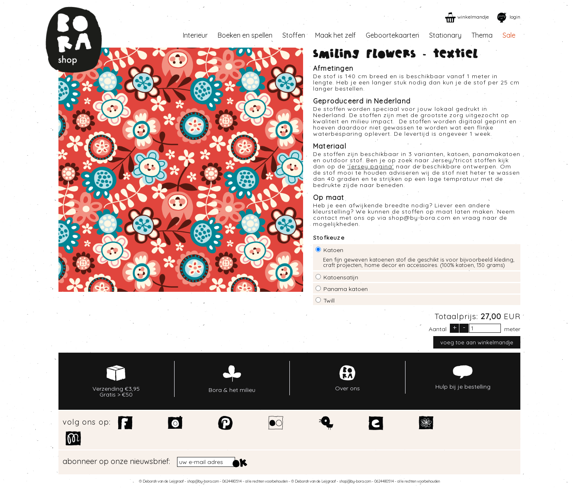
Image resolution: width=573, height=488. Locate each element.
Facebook (125, 423)
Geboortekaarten (392, 35)
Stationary (445, 35)
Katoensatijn (340, 277)
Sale (509, 35)
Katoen (333, 250)
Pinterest (225, 423)
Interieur (195, 35)
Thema (482, 35)
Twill (329, 300)
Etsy (376, 423)
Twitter (326, 423)
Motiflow (73, 438)
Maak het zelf (335, 35)
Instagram (175, 423)
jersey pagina (370, 166)
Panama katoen (345, 289)
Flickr (276, 423)
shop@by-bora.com (419, 217)
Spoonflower (426, 423)
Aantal (438, 328)
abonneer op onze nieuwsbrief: (116, 461)
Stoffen (293, 35)
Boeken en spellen (245, 35)
